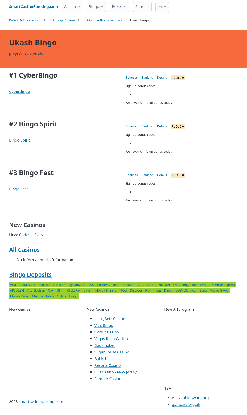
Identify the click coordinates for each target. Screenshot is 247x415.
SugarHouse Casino (111, 352)
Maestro (45, 285)
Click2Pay (74, 290)
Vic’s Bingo (103, 325)
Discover (136, 290)
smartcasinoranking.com (41, 401)
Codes (24, 234)
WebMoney (181, 285)
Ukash (88, 290)
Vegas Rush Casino (111, 338)
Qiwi (51, 290)
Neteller (59, 285)
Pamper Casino (107, 378)
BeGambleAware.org (190, 397)
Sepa (204, 290)
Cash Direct (164, 290)
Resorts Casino (107, 365)
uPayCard (17, 290)
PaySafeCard (77, 285)
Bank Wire (199, 285)
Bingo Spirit (19, 140)
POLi (124, 290)
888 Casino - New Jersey (115, 372)
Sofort (151, 285)
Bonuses (132, 77)
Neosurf (164, 285)
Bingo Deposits (30, 274)
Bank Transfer (123, 285)
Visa (13, 285)
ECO (92, 285)
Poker (117, 6)
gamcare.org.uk (186, 404)
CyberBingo (19, 91)
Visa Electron (36, 290)
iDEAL (140, 285)
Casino (70, 6)
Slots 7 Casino (106, 332)
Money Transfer (106, 290)
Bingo (94, 6)
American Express (222, 285)
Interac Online (56, 296)
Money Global (219, 290)
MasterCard (27, 285)
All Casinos (24, 249)
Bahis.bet (102, 358)
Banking (147, 77)
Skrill (61, 290)
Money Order (20, 296)
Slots (38, 234)
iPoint (149, 290)
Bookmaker (104, 345)
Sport (140, 6)
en (160, 6)
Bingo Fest (18, 188)
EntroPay (104, 285)
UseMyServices (186, 290)
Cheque (38, 296)
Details (162, 77)
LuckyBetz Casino (109, 318)
